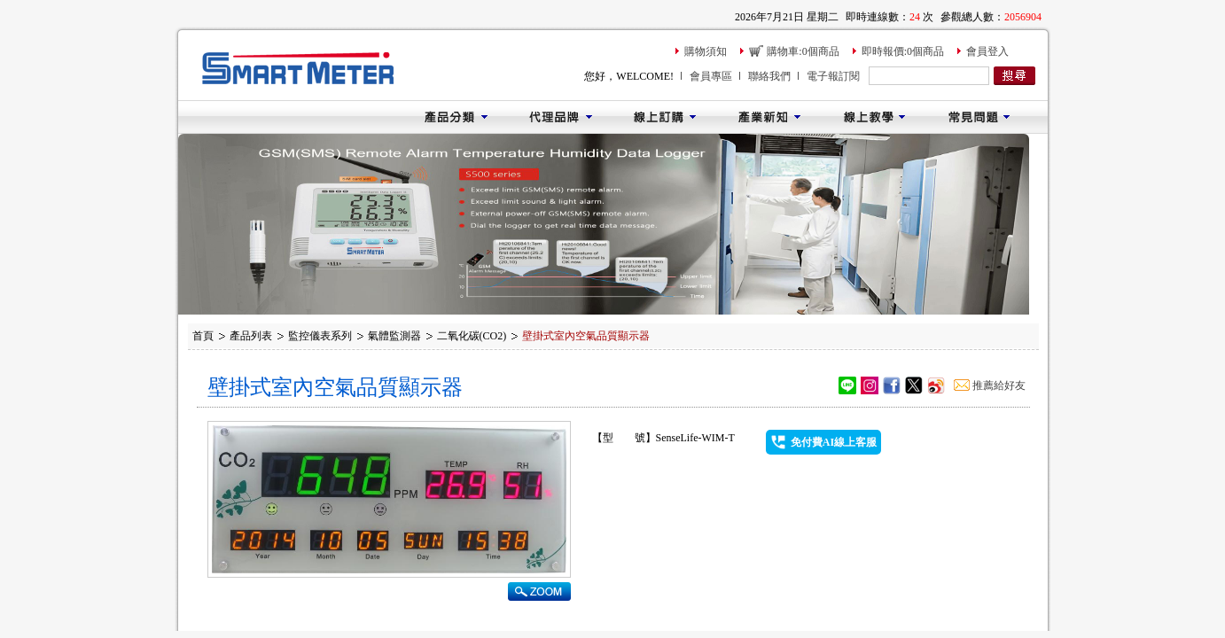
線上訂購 (664, 117)
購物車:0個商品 (803, 51)
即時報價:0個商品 (903, 51)
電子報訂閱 (833, 76)
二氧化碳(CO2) (472, 336)
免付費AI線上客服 (834, 442)
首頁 (203, 336)
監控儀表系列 (320, 336)
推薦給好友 (999, 385)
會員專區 (711, 76)
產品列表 (251, 336)
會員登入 (987, 51)
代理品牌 (560, 117)
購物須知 (705, 51)
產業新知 (769, 117)
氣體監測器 (394, 336)
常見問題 (978, 117)
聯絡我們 (769, 76)
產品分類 (455, 117)
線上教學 (874, 117)
